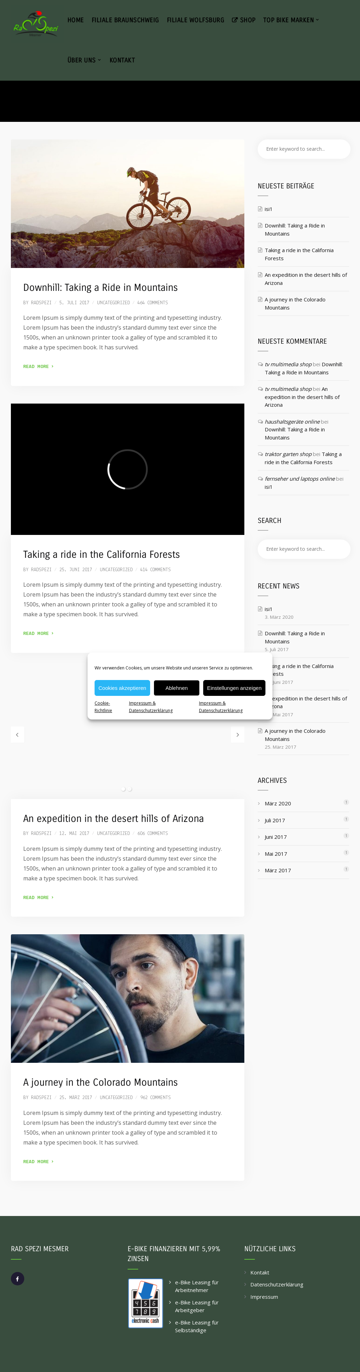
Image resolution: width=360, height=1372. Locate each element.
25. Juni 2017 (75, 570)
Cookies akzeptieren (122, 688)
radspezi (41, 303)
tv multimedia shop (288, 364)
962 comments (155, 1097)
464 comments (152, 303)
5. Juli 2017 (74, 303)
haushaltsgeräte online (292, 421)
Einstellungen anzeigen (234, 688)
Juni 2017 (276, 836)
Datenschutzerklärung (276, 1284)
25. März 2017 (75, 1097)
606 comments (152, 833)
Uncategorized (113, 303)
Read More (38, 366)
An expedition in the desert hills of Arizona (113, 819)
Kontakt (259, 1272)
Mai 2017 (276, 853)
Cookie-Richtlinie (103, 706)
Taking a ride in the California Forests (101, 555)
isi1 (269, 208)
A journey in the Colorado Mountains (100, 1083)
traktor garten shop (288, 453)
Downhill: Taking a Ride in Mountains (100, 288)
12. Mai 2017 (74, 833)
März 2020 (278, 803)
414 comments (155, 570)
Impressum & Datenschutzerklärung (151, 706)
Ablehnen (177, 688)
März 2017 (278, 870)
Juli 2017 (275, 820)
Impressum (264, 1296)
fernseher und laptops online (300, 478)
